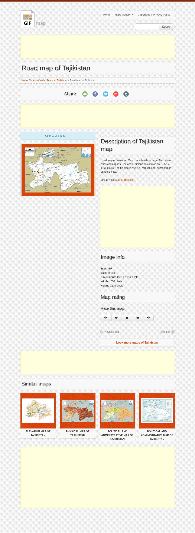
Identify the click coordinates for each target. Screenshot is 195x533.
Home (106, 14)
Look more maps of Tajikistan (137, 342)
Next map (164, 331)
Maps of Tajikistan (57, 80)
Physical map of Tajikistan (77, 433)
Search (166, 26)
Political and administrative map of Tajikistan (117, 435)
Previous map (112, 331)
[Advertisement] (98, 46)
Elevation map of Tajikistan (38, 433)
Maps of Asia (37, 80)
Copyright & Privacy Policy (154, 14)
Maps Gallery (124, 14)
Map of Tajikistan (124, 179)
